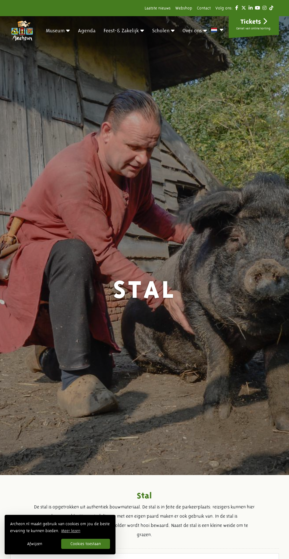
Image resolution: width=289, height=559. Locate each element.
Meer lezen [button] (70, 530)
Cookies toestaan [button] (85, 543)
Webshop (183, 8)
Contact (204, 8)
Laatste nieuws (158, 8)
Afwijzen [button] (34, 543)
